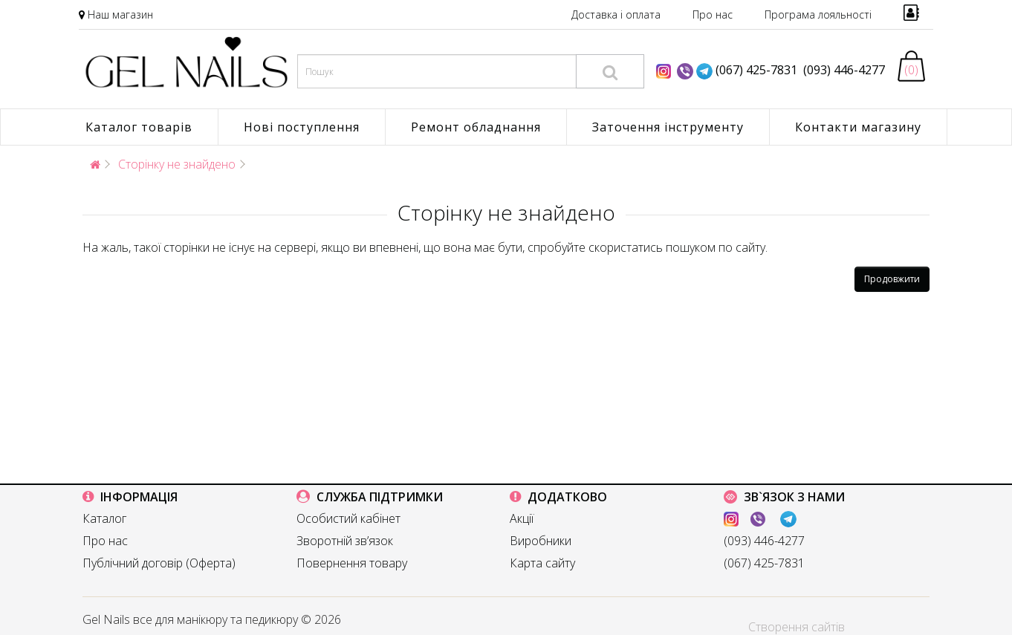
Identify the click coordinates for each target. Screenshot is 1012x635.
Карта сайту (542, 563)
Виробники (540, 541)
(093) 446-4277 (841, 70)
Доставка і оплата (616, 14)
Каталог (104, 518)
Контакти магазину (858, 127)
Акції (521, 518)
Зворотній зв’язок (344, 541)
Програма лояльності (818, 14)
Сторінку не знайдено (177, 164)
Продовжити (892, 279)
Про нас (712, 14)
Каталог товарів (138, 127)
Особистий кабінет (348, 518)
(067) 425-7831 (756, 70)
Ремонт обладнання (476, 127)
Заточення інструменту (668, 127)
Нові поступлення (302, 127)
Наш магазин (120, 14)
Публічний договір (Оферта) (159, 563)
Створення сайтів (796, 627)
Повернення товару (351, 563)
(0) (911, 69)
